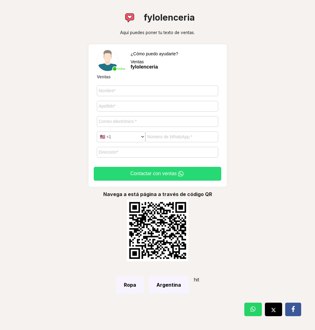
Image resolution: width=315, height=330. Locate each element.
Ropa (130, 285)
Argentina (168, 285)
